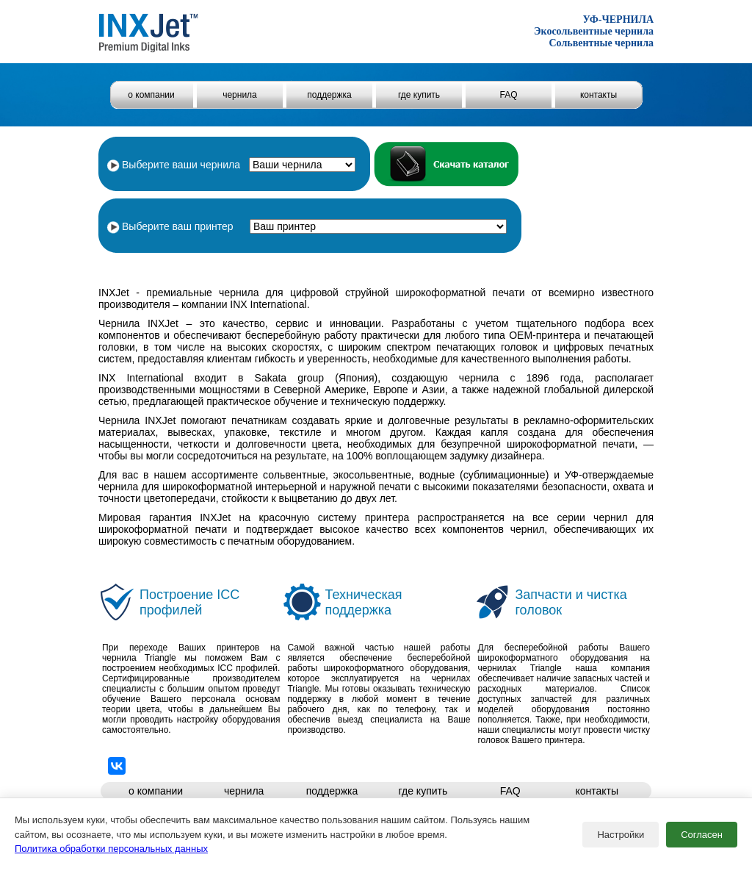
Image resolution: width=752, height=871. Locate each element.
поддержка (329, 95)
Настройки (620, 834)
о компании (151, 95)
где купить (419, 95)
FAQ (508, 95)
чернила (240, 95)
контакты (598, 95)
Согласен (702, 834)
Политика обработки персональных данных (111, 848)
